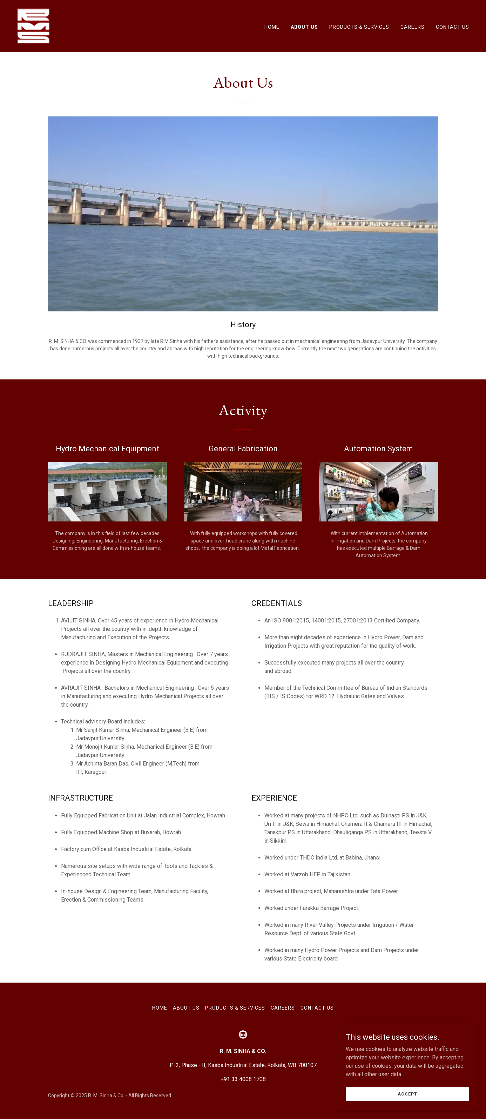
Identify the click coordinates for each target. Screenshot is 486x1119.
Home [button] (159, 1008)
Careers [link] (412, 27)
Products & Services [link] (359, 27)
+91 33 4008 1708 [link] (243, 1079)
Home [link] (271, 27)
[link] (33, 25)
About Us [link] (304, 27)
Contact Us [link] (452, 27)
